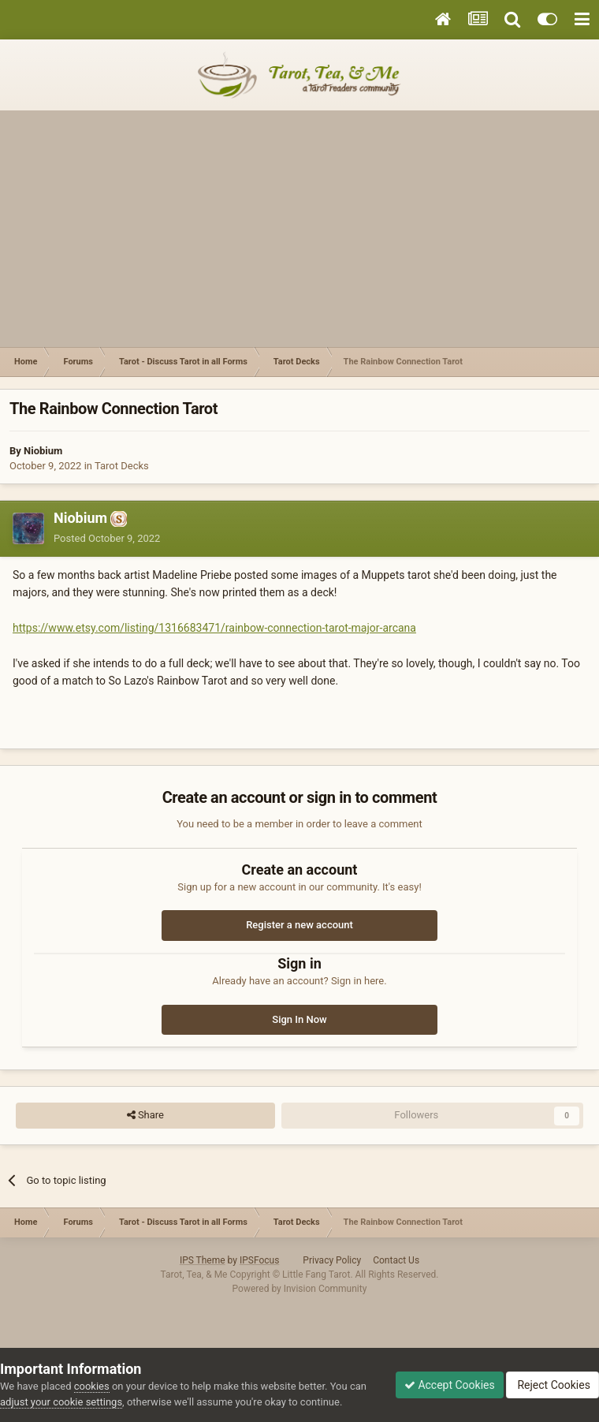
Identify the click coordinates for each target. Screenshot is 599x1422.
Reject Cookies (552, 1385)
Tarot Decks (122, 466)
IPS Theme (202, 1260)
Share (145, 1115)
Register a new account (299, 925)
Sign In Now (299, 1019)
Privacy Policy (332, 1260)
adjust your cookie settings (61, 1402)
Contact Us (396, 1260)
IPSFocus (259, 1260)
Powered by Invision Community (300, 1288)
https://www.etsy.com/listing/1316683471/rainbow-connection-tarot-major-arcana (214, 627)
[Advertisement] (299, 228)
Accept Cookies (449, 1385)
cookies (92, 1386)
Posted (107, 538)
